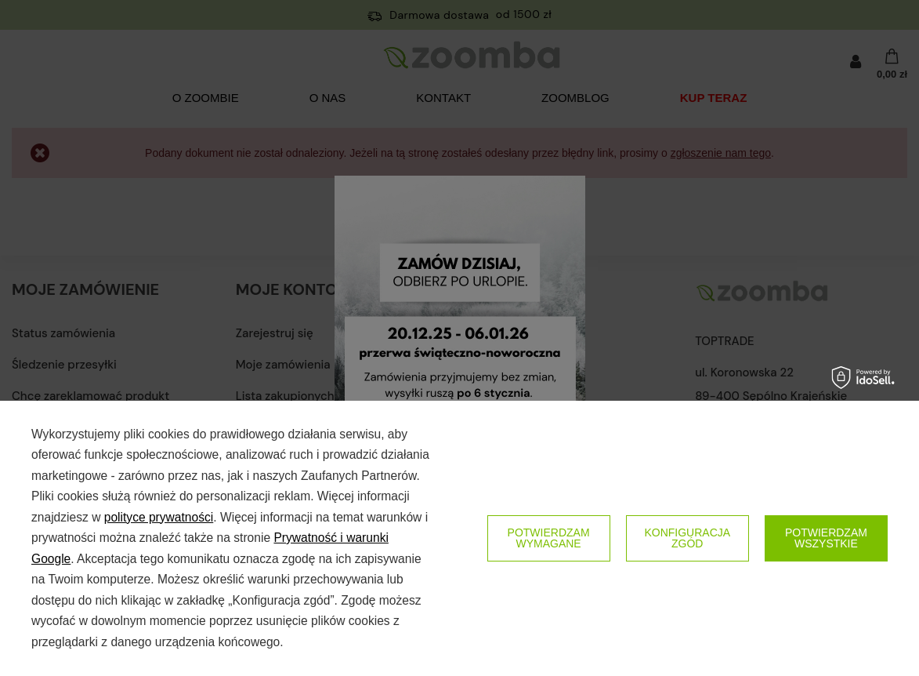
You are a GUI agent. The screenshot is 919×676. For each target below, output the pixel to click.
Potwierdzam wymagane (549, 538)
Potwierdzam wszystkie (826, 538)
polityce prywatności (159, 517)
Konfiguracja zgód (687, 538)
